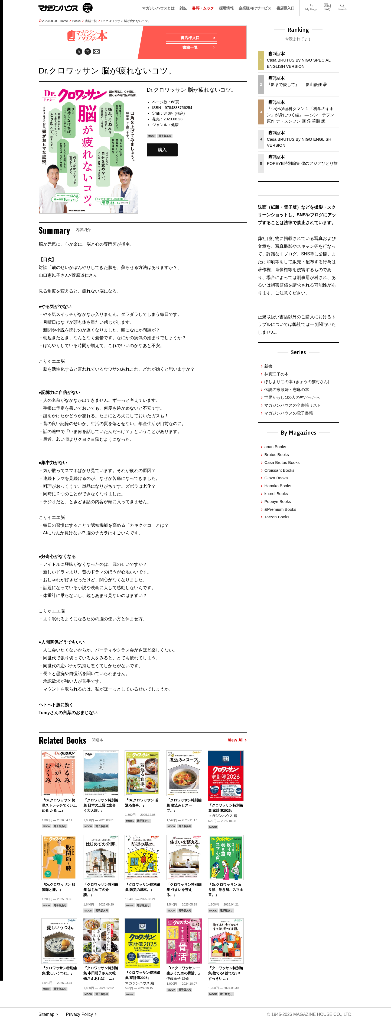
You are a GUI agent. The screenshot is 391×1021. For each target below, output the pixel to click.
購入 (162, 150)
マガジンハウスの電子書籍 (288, 413)
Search (342, 5)
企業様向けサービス (255, 8)
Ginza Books (276, 478)
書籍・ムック (203, 8)
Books (76, 21)
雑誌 (183, 8)
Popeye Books (277, 501)
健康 (175, 125)
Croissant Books (279, 470)
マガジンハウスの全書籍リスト (292, 405)
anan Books (275, 446)
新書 (268, 366)
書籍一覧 (91, 21)
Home (64, 21)
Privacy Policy (79, 1014)
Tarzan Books (276, 517)
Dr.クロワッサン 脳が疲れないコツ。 (126, 21)
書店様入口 (285, 8)
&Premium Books (280, 509)
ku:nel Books (276, 493)
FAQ (327, 5)
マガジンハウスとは (158, 8)
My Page (311, 5)
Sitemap (46, 1014)
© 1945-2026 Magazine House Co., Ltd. (310, 1014)
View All (237, 740)
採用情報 (226, 8)
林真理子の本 (276, 374)
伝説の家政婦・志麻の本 (286, 389)
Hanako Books (277, 485)
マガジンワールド (65, 8)
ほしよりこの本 (296, 381)
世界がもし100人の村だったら (292, 397)
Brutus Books (276, 454)
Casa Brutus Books (281, 462)
